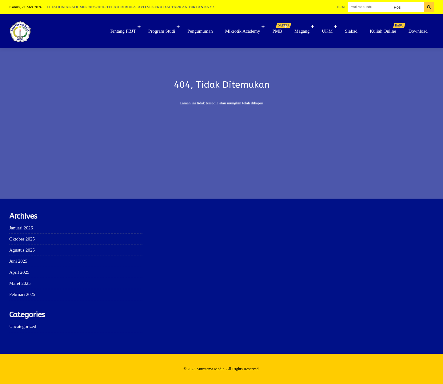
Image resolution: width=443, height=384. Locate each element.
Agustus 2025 (22, 250)
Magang (301, 31)
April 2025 (19, 272)
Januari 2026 (21, 227)
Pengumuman (200, 31)
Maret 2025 (20, 283)
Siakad (351, 31)
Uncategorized (22, 326)
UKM (327, 31)
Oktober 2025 (22, 238)
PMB (280, 28)
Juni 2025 (18, 261)
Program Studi (161, 31)
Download (418, 31)
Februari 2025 (22, 294)
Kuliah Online (386, 28)
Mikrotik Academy (242, 31)
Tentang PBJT (123, 31)
